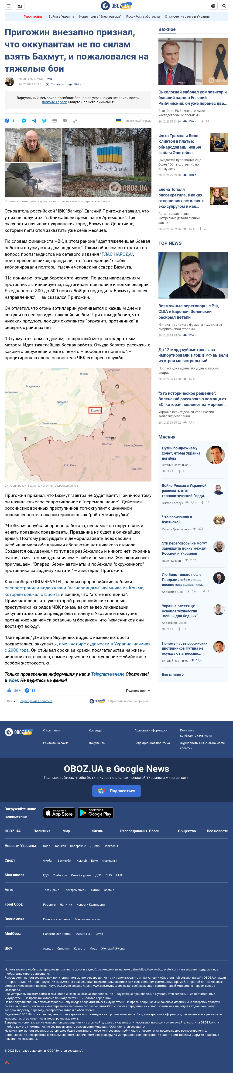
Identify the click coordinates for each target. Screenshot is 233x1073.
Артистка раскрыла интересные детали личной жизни (179, 218)
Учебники (60, 875)
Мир (66, 831)
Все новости (217, 831)
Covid (99, 934)
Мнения (166, 437)
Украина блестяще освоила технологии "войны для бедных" (180, 611)
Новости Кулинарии (90, 904)
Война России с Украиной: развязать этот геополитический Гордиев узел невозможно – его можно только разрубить (185, 490)
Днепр (94, 846)
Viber (13, 680)
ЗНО (109, 875)
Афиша (48, 948)
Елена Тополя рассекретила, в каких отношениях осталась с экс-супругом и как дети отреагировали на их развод (181, 198)
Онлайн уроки (81, 875)
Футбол (48, 860)
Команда (95, 730)
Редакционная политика (36, 701)
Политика (42, 831)
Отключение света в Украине (187, 16)
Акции (95, 890)
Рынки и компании (57, 919)
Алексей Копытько (174, 623)
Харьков (60, 846)
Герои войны (33, 16)
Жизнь (97, 831)
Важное (167, 29)
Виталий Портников (175, 465)
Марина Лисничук (31, 78)
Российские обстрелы (143, 16)
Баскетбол (65, 860)
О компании (52, 730)
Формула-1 (109, 860)
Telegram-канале (107, 674)
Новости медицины (57, 934)
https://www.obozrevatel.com (158, 969)
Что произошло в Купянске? (177, 519)
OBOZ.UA (210, 977)
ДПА (98, 875)
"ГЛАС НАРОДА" (116, 254)
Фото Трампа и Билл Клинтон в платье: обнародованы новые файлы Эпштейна (179, 144)
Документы (97, 743)
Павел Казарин (172, 560)
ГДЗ (46, 875)
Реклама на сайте (56, 743)
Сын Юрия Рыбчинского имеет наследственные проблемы (182, 113)
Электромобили (74, 890)
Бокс (94, 860)
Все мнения (171, 675)
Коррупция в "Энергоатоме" (100, 16)
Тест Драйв (51, 890)
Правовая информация (150, 730)
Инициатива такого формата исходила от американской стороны (190, 327)
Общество (187, 831)
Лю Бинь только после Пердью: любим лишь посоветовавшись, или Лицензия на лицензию (182, 579)
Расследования (133, 831)
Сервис (109, 890)
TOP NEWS (170, 243)
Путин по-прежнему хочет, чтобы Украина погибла (181, 453)
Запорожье (78, 846)
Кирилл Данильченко (176, 529)
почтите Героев (54, 102)
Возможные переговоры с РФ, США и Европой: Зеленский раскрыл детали (188, 311)
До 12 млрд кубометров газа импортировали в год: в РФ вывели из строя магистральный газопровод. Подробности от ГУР (193, 355)
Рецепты (49, 904)
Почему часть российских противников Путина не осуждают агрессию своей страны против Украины (184, 648)
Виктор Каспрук (172, 503)
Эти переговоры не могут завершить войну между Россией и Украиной (184, 548)
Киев (46, 846)
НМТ (119, 875)
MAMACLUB (83, 934)
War (49, 78)
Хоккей (82, 860)
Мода (93, 948)
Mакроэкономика (87, 919)
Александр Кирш (173, 592)
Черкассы (111, 846)
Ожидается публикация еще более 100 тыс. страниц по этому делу (179, 164)
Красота (79, 948)
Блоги (154, 831)
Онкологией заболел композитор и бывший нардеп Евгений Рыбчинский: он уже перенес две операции (192, 98)
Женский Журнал (114, 948)
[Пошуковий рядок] (224, 5)
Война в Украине (61, 16)
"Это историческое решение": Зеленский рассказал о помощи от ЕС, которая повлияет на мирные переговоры (192, 399)
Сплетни (63, 948)
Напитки (66, 904)
